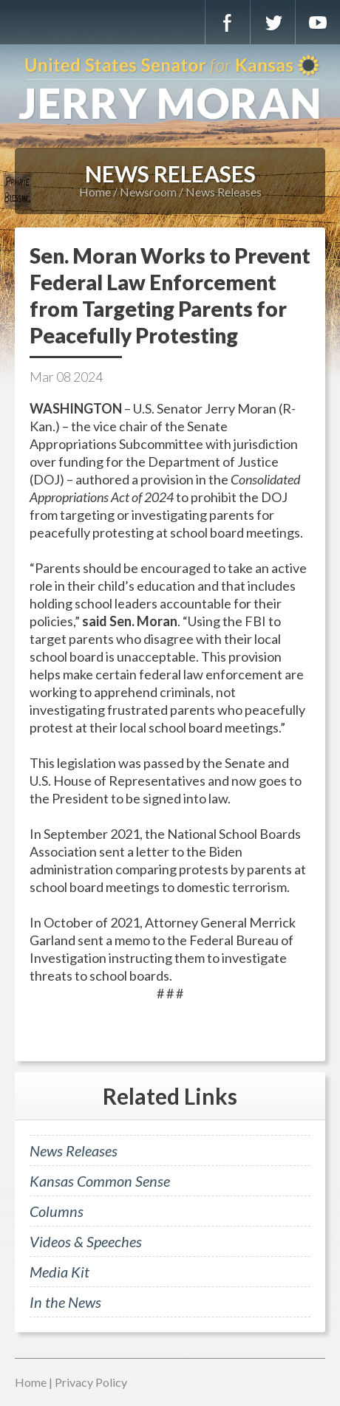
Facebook (227, 22)
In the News (65, 1302)
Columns (57, 1211)
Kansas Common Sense (100, 1181)
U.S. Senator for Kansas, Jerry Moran (170, 88)
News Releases (224, 192)
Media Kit (59, 1271)
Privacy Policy (91, 1382)
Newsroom (148, 192)
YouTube (318, 22)
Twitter (273, 22)
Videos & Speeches (86, 1241)
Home (95, 192)
